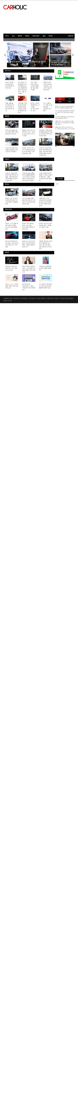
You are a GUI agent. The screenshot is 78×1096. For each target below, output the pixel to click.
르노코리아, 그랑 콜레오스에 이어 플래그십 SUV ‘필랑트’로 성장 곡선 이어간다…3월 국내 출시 (60, 50)
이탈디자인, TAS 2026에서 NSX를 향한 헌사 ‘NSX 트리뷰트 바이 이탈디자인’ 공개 (45, 202)
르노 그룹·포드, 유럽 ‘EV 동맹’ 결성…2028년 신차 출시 (47, 107)
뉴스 (13, 36)
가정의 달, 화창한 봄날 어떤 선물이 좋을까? (45, 268)
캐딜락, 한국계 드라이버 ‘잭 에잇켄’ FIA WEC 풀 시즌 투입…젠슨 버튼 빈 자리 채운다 (45, 245)
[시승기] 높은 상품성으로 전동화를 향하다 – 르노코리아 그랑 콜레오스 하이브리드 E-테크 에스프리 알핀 (28, 176)
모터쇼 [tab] (69, 101)
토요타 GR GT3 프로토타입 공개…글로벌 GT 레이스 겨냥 (45, 225)
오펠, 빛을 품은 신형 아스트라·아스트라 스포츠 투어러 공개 (9, 107)
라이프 (51, 36)
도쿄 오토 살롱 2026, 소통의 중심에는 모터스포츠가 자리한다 (11, 149)
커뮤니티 (70, 36)
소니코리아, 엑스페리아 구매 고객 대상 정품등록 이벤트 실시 (45, 286)
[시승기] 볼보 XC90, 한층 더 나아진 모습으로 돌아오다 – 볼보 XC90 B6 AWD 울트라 (45, 176)
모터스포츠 (36, 36)
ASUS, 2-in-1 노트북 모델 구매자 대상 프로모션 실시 (11, 286)
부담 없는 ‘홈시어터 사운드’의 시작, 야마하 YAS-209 (11, 268)
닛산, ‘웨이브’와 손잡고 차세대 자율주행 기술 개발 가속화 (60, 63)
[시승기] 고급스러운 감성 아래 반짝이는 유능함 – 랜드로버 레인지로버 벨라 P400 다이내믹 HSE (45, 151)
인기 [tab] (60, 98)
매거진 (20, 36)
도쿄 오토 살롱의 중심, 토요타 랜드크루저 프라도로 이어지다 (11, 132)
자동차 (7, 36)
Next (72, 55)
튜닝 (44, 36)
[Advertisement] (64, 88)
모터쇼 (27, 36)
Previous (6, 55)
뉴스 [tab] (70, 98)
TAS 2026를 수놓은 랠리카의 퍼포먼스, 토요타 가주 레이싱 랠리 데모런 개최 (64, 112)
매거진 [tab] (60, 101)
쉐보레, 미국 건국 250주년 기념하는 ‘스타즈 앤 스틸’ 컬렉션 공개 (47, 86)
